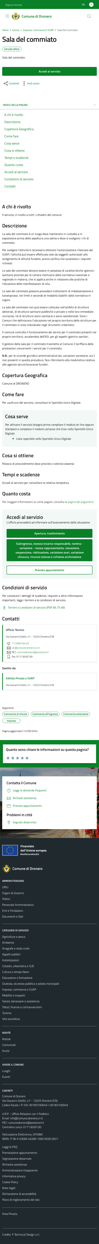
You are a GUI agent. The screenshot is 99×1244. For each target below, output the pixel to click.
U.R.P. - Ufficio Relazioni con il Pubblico (25, 1114)
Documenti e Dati (12, 916)
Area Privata (9, 1214)
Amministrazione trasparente (20, 1170)
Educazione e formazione (17, 978)
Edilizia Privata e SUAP (20, 678)
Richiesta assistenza (14, 1164)
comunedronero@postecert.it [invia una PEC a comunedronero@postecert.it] (33, 652)
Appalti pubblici (11, 954)
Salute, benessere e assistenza (20, 1001)
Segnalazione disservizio (16, 1158)
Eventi (6, 1077)
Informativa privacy (14, 1176)
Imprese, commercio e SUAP (19, 989)
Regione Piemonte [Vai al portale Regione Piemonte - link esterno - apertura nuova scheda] (13, 5)
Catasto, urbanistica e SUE (18, 966)
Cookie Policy (10, 1182)
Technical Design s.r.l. (27, 1234)
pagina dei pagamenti (81, 502)
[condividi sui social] (11, 83)
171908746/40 (17, 643)
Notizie (6, 1039)
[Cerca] (89, 16)
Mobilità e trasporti (13, 995)
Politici (6, 899)
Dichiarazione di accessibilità (19, 1194)
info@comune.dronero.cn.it (26, 1118)
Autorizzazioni (10, 960)
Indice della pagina (49, 105)
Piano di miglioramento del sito (20, 1199)
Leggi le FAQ (9, 1147)
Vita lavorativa (11, 1019)
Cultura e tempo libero (15, 972)
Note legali (8, 1188)
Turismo (6, 1013)
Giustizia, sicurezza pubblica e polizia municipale (30, 983)
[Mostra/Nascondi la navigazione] (7, 16)
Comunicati (9, 1045)
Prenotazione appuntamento (19, 1152)
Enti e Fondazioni (12, 910)
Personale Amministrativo (18, 905)
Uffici (5, 887)
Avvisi (5, 1050)
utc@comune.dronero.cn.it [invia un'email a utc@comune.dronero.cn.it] (23, 648)
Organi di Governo (13, 893)
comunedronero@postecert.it (26, 1122)
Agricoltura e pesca (13, 936)
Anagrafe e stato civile (15, 948)
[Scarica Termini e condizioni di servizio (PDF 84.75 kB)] (33, 607)
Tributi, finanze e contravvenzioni (22, 1007)
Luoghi (6, 1071)
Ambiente (8, 942)
